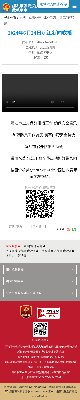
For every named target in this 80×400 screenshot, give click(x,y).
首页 (23, 17)
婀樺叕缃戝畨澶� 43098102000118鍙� (29, 391)
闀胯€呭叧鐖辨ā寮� (53, 4)
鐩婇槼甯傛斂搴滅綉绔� (58, 251)
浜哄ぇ (10, 255)
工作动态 (50, 17)
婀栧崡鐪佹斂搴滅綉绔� (22, 251)
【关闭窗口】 (39, 226)
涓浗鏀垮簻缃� (35, 246)
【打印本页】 (16, 226)
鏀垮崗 (22, 255)
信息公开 (35, 17)
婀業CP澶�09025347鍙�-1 (33, 387)
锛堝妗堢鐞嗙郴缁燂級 (62, 387)
